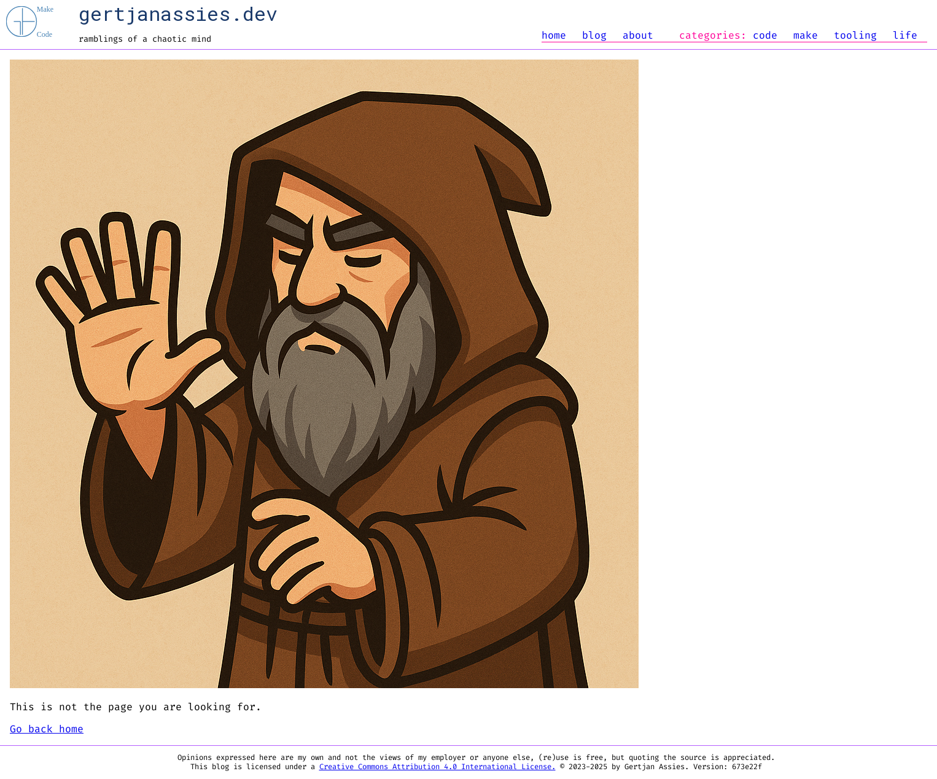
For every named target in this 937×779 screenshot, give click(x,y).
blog (594, 35)
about (638, 35)
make (805, 35)
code (765, 35)
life (905, 35)
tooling (855, 35)
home (554, 35)
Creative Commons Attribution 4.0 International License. (437, 767)
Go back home (47, 729)
